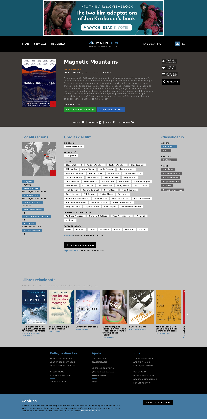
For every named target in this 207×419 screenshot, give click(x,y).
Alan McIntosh (96, 174)
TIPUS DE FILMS (100, 360)
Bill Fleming (71, 170)
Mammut (80, 230)
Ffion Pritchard (129, 191)
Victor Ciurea (106, 195)
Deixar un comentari (80, 246)
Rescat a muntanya (172, 191)
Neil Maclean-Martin (131, 208)
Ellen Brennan (137, 166)
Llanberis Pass (31, 190)
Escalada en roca (171, 174)
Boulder (167, 187)
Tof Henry (123, 195)
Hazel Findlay (140, 187)
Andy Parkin (123, 187)
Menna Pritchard (99, 204)
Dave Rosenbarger (121, 217)
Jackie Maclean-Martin (77, 199)
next (187, 315)
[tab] (53, 104)
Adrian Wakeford (95, 166)
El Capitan (29, 225)
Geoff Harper (72, 195)
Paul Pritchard (105, 187)
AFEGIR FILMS (57, 373)
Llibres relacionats (111, 110)
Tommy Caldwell (91, 191)
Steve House (110, 191)
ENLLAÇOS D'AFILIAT (143, 367)
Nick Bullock (72, 191)
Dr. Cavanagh (72, 183)
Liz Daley (70, 221)
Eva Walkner (108, 183)
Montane (104, 230)
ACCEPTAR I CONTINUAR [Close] (157, 402)
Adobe (117, 230)
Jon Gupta (124, 183)
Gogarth (28, 183)
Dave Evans (93, 179)
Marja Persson (106, 170)
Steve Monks (90, 183)
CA (183, 44)
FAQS (94, 383)
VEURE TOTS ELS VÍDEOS (62, 363)
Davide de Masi (111, 179)
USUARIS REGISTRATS (103, 369)
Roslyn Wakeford (117, 166)
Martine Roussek (120, 199)
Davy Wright (129, 179)
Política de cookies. (90, 411)
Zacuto (142, 230)
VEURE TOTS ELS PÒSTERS (63, 367)
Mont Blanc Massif (33, 211)
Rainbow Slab (31, 197)
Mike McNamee (126, 170)
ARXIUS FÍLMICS (141, 363)
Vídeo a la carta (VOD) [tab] (80, 110)
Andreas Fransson (75, 217)
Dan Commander (74, 179)
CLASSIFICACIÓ (100, 363)
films (25, 44)
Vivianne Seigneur (75, 174)
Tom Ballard (71, 187)
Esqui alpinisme (171, 183)
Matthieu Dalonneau (76, 204)
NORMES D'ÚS (99, 377)
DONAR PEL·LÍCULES (143, 377)
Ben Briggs (113, 174)
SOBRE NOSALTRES (143, 360)
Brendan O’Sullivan (98, 217)
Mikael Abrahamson (122, 204)
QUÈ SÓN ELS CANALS (103, 373)
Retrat (166, 152)
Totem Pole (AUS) (32, 204)
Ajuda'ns (68, 237)
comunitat (58, 44)
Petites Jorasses (32, 232)
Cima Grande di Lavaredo (36, 218)
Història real (169, 161)
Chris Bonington (142, 183)
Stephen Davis (73, 208)
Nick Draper (110, 208)
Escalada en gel (171, 179)
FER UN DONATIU (142, 384)
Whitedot (129, 230)
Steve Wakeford (73, 69)
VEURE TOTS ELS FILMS (62, 360)
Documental (169, 148)
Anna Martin (88, 170)
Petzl (68, 230)
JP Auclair (141, 217)
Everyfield (71, 157)
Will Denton (89, 195)
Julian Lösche (100, 199)
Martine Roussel (142, 199)
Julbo (92, 230)
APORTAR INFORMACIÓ (145, 380)
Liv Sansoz (87, 187)
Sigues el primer (72, 252)
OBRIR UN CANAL (59, 383)
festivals (40, 44)
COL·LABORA (139, 373)
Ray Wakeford (92, 208)
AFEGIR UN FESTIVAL (60, 377)
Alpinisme (168, 170)
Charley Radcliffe (132, 174)
